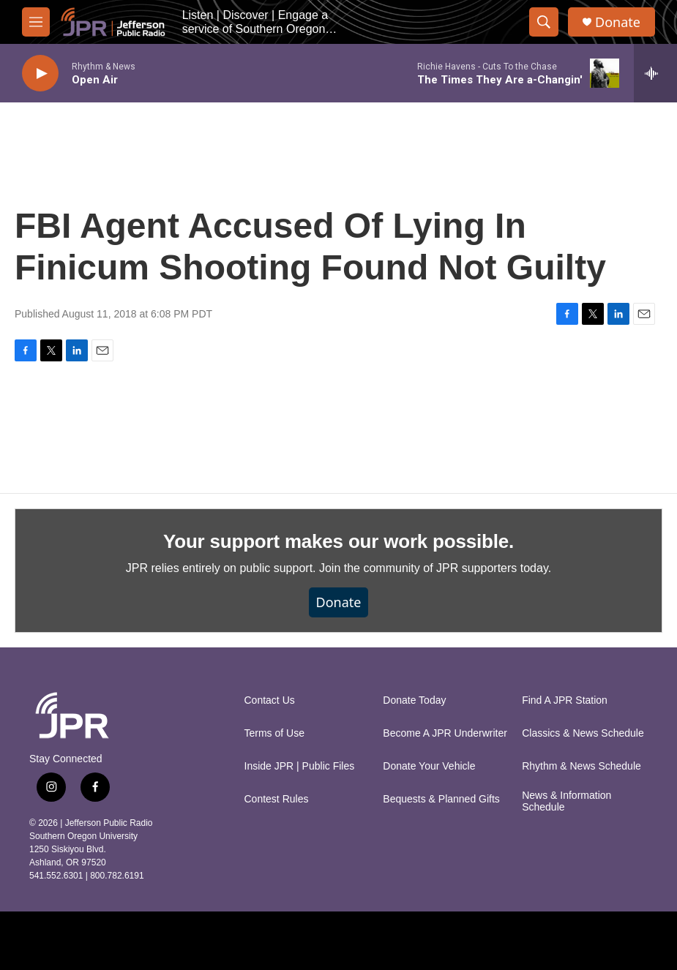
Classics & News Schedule (583, 733)
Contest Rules (276, 799)
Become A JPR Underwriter (445, 733)
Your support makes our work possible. (338, 541)
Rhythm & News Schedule (581, 766)
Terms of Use (274, 733)
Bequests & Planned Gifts (441, 799)
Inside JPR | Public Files (299, 766)
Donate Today (414, 700)
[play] (40, 73)
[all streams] (655, 73)
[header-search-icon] (543, 22)
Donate (617, 22)
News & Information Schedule (566, 801)
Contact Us (269, 700)
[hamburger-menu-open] (36, 22)
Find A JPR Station (564, 700)
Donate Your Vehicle (429, 766)
